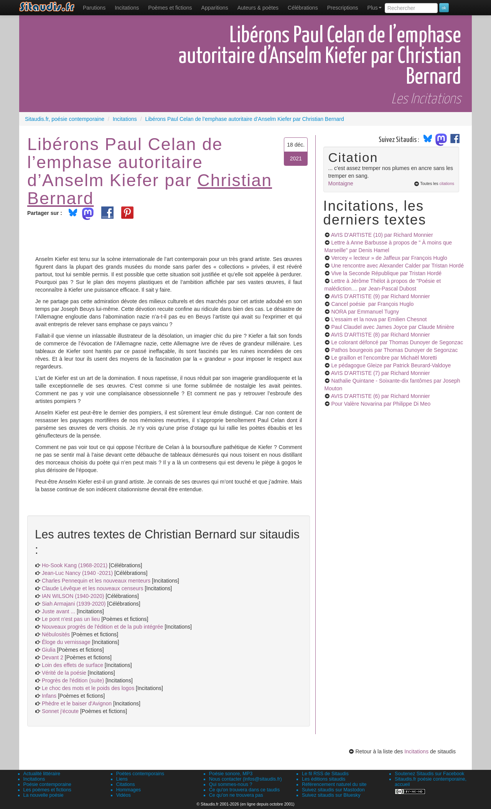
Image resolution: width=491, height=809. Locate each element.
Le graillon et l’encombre (384, 358)
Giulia (49, 650)
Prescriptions (342, 8)
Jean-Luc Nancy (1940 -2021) (77, 573)
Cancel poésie (372, 304)
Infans (49, 696)
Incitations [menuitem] (127, 8)
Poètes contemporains (140, 773)
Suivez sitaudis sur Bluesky (331, 795)
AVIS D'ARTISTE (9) (380, 296)
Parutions (94, 8)
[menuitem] (94, 7)
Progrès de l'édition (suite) (73, 680)
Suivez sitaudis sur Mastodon (333, 789)
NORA (365, 312)
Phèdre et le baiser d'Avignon (77, 703)
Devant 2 (52, 657)
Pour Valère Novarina (380, 404)
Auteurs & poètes (257, 8)
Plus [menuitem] (374, 8)
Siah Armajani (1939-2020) (74, 604)
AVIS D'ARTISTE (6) (380, 396)
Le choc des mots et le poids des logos (88, 688)
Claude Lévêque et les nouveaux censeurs (92, 588)
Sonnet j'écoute (60, 711)
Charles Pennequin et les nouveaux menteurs (96, 581)
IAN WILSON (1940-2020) (73, 596)
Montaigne (340, 183)
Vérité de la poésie (64, 673)
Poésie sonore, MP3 (230, 773)
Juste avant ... (58, 611)
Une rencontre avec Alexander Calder (397, 266)
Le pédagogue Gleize (391, 365)
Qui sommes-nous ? (230, 784)
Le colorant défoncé (397, 342)
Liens (122, 779)
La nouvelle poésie (43, 795)
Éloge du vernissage (66, 642)
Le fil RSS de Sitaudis (325, 773)
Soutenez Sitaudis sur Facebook (429, 773)
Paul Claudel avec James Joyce (392, 327)
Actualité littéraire (42, 773)
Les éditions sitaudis (323, 779)
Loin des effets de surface (72, 665)
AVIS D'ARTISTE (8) (380, 335)
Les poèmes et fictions (47, 789)
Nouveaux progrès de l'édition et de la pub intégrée (102, 627)
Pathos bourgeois (394, 350)
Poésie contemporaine (47, 784)
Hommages (128, 789)
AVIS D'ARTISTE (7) (380, 373)
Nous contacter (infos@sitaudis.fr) (245, 779)
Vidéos (123, 795)
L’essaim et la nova (379, 319)
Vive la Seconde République (386, 273)
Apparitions (214, 8)
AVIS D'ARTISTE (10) (382, 235)
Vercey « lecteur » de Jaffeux (389, 258)
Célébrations (303, 8)
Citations (125, 784)
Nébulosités (56, 634)
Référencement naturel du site (334, 784)
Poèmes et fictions (170, 8)
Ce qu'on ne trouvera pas (236, 795)
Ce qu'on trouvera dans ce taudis (244, 789)
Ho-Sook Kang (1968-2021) (74, 565)
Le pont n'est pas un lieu (71, 619)
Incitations (416, 751)
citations (446, 183)
